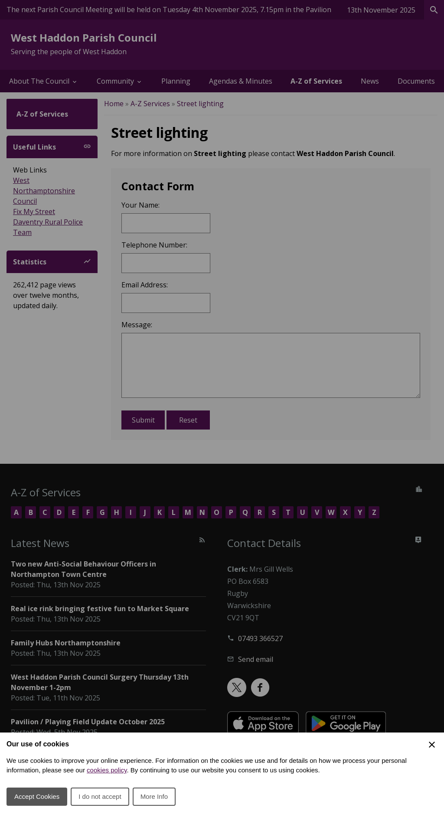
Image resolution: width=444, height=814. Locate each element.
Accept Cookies (36, 796)
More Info (154, 796)
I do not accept (99, 796)
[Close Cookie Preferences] (432, 744)
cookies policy (107, 770)
